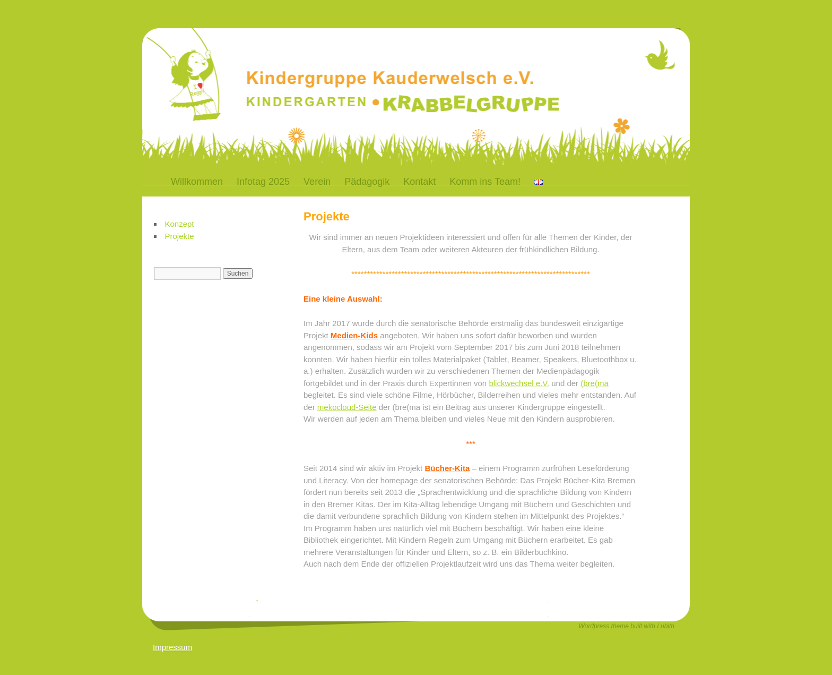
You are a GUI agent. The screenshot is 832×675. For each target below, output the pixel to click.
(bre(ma (594, 383)
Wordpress (594, 626)
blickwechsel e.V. (519, 383)
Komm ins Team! (485, 181)
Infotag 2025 (263, 181)
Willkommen (197, 181)
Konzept (179, 223)
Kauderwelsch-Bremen (317, 60)
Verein (317, 181)
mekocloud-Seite (347, 407)
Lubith (665, 626)
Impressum (172, 647)
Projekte (179, 236)
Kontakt (419, 181)
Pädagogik (366, 181)
